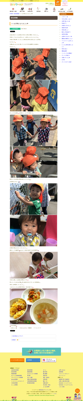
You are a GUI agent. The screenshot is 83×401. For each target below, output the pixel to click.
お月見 (63, 59)
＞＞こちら (54, 393)
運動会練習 (64, 51)
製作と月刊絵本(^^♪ (66, 32)
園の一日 (45, 381)
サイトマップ (62, 375)
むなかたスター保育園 (32, 373)
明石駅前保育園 (30, 383)
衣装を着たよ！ (65, 29)
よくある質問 (46, 386)
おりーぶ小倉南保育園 (16, 375)
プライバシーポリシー (64, 373)
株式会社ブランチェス (44, 389)
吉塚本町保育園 (15, 370)
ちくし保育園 (14, 384)
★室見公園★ (65, 34)
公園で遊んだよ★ (66, 21)
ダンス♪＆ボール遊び (67, 61)
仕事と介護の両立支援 (64, 381)
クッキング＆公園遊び (67, 53)
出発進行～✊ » (15, 339)
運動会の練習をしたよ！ (67, 38)
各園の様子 (45, 383)
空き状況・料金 (46, 384)
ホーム (44, 370)
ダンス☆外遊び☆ (66, 55)
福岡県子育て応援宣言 (64, 379)
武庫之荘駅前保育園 (32, 379)
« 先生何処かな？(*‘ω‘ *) (17, 336)
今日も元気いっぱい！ (67, 19)
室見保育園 (16, 13)
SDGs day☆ (64, 48)
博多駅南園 (13, 373)
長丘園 (28, 375)
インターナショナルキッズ (17, 381)
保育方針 (45, 375)
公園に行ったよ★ (66, 57)
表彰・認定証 (46, 377)
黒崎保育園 (29, 371)
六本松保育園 (14, 383)
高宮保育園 (29, 370)
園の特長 (45, 371)
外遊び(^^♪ (64, 23)
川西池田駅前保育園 (32, 381)
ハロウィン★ (65, 16)
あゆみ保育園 (14, 379)
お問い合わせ (62, 370)
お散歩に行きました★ (67, 36)
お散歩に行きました (66, 25)
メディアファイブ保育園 (17, 377)
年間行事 (45, 379)
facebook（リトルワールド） (65, 383)
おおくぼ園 (29, 377)
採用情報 (61, 371)
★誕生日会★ (65, 27)
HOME (11, 13)
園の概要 (45, 373)
